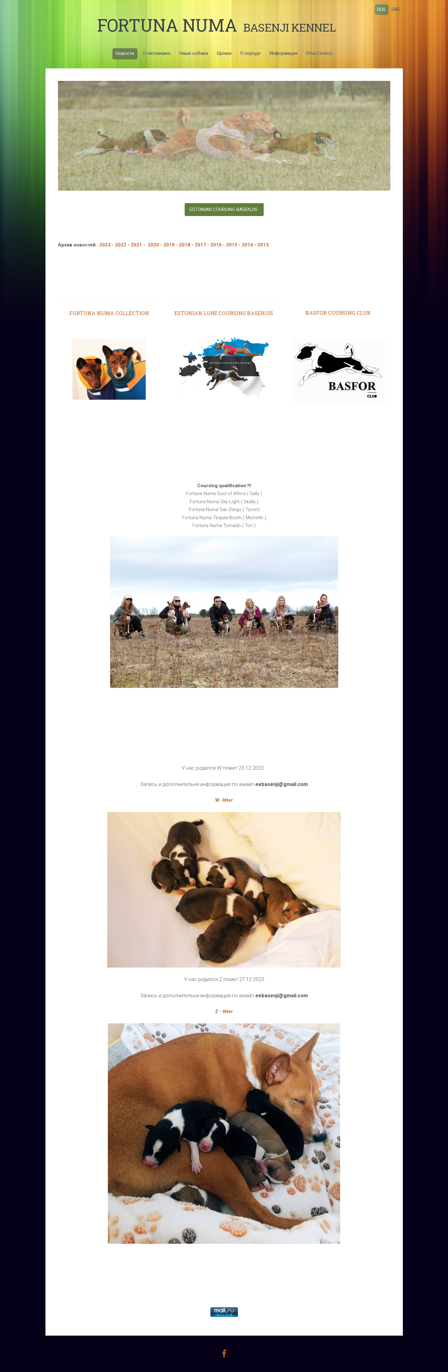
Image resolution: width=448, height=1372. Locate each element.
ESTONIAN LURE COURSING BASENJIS (223, 313)
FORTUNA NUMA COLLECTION (109, 313)
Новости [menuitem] (125, 53)
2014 (248, 245)
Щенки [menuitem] (224, 53)
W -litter (224, 800)
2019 (169, 245)
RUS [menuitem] (381, 9)
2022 (120, 245)
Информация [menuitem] (283, 53)
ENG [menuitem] (396, 9)
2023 (105, 245)
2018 (184, 245)
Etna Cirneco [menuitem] (319, 53)
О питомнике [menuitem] (157, 53)
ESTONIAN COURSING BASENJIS (224, 209)
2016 (216, 245)
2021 (136, 245)
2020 (152, 245)
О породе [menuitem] (250, 53)
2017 (200, 245)
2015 (231, 245)
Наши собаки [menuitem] (193, 53)
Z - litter (224, 1011)
